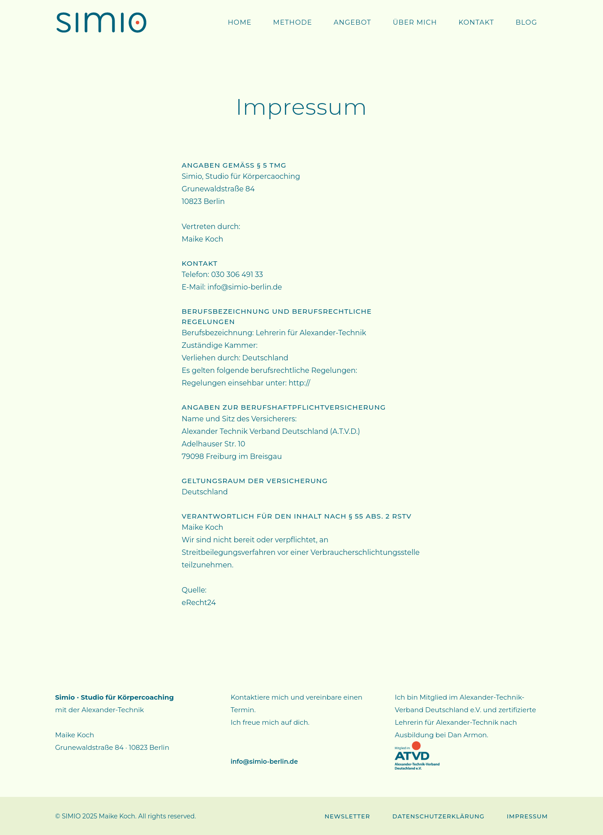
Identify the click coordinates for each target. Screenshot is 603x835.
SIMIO (71, 816)
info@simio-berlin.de (264, 761)
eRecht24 (199, 602)
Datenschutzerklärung (438, 816)
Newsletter (347, 816)
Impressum (527, 816)
